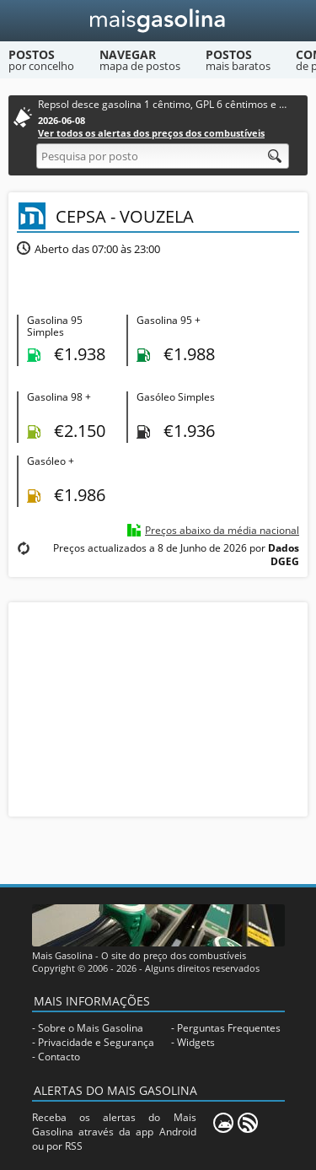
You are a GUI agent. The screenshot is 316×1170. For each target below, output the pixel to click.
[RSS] (248, 1123)
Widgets (196, 1042)
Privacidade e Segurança (96, 1042)
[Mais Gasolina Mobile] (223, 1123)
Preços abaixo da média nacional (222, 530)
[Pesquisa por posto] (162, 156)
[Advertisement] (158, 707)
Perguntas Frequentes (229, 1028)
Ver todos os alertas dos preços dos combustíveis (151, 133)
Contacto (59, 1056)
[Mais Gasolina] (158, 20)
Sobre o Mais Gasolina (90, 1028)
